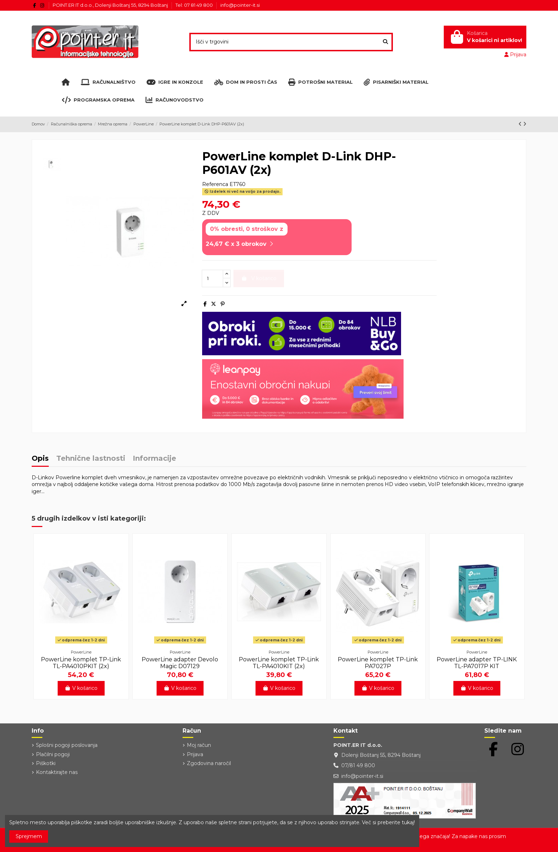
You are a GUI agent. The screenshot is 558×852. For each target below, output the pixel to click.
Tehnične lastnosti (90, 459)
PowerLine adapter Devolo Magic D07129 (180, 663)
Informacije (154, 459)
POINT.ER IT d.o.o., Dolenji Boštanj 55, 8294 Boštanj (111, 5)
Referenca (215, 184)
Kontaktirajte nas (57, 772)
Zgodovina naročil (209, 763)
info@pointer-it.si (240, 5)
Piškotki (46, 763)
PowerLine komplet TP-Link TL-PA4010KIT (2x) (279, 663)
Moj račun (199, 745)
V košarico (81, 688)
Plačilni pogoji (53, 754)
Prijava (195, 754)
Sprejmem (29, 836)
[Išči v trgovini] (385, 42)
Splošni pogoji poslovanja (67, 745)
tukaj (408, 822)
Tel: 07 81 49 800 (194, 5)
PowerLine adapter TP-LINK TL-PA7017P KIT (477, 663)
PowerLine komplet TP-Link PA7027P (378, 663)
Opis (40, 459)
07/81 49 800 (358, 765)
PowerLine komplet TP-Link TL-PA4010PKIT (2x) (81, 663)
